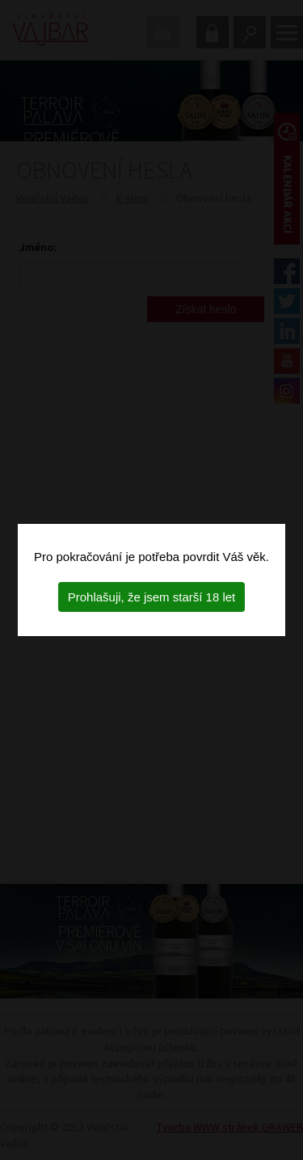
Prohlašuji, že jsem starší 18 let (152, 597)
